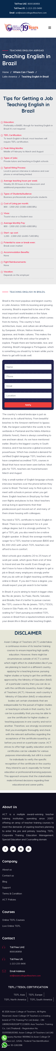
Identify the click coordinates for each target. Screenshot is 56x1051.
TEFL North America (15, 999)
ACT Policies (9, 899)
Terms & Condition (12, 893)
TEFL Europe (35, 994)
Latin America (9, 76)
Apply (28, 404)
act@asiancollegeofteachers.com (25, 975)
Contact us (8, 875)
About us (7, 869)
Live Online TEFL (11, 925)
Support (6, 887)
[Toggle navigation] (49, 27)
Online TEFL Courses (13, 919)
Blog (4, 881)
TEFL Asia (19, 994)
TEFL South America (41, 999)
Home (5, 72)
